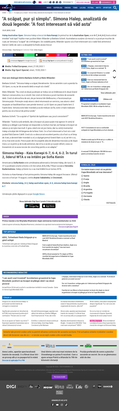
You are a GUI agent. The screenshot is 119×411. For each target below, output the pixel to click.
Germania (86, 196)
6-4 (51, 183)
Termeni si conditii (21, 370)
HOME (4, 13)
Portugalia (87, 193)
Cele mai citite (89, 99)
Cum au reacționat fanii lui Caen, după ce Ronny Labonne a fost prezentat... (94, 81)
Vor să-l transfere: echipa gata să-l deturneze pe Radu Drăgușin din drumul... (95, 88)
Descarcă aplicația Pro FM (13, 360)
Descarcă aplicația (25, 2)
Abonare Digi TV (51, 370)
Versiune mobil (59, 377)
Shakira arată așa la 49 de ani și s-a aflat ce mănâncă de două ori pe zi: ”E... (97, 141)
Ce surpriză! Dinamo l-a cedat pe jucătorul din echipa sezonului (95, 74)
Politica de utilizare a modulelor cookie (60, 372)
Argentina (86, 189)
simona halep (17, 183)
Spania (85, 176)
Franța (85, 179)
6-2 (26, 183)
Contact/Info (92, 370)
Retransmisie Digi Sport (79, 370)
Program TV (68, 2)
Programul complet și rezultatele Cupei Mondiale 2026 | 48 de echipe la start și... (96, 105)
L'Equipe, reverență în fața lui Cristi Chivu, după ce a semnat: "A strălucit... (95, 67)
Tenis (10, 13)
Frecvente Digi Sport (64, 370)
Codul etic (101, 370)
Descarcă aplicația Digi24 (68, 227)
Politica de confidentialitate (36, 370)
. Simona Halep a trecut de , (30, 35)
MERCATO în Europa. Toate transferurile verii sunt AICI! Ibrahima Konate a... (98, 117)
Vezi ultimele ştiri (108, 93)
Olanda (85, 199)
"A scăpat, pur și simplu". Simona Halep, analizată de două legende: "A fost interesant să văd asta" (42, 13)
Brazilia (85, 186)
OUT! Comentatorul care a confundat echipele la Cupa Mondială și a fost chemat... (97, 129)
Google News (39, 194)
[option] (96, 60)
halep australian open (39, 183)
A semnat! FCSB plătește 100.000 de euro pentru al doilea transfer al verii (96, 153)
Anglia (85, 183)
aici (27, 335)
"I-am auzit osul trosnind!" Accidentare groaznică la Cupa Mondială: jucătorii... (94, 60)
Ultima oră (107, 99)
